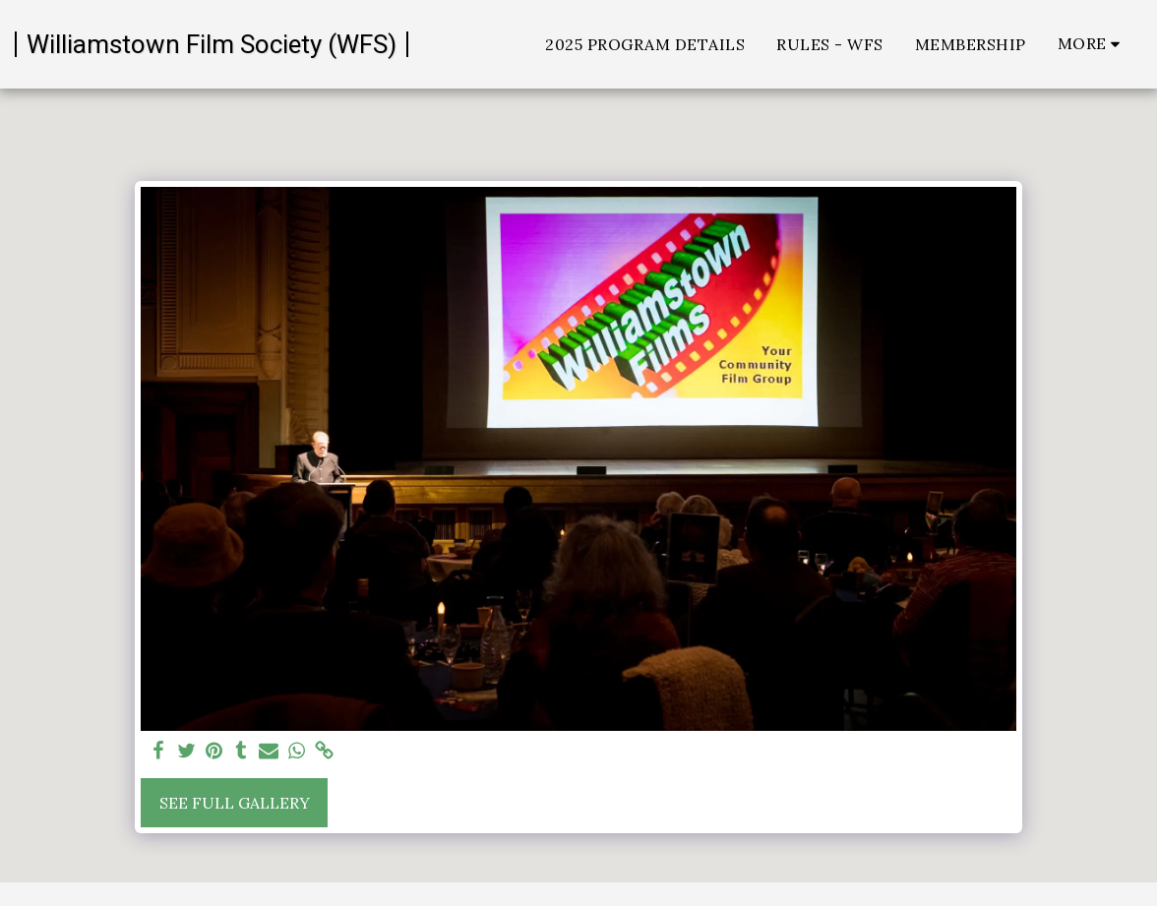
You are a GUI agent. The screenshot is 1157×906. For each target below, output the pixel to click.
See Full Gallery (234, 803)
